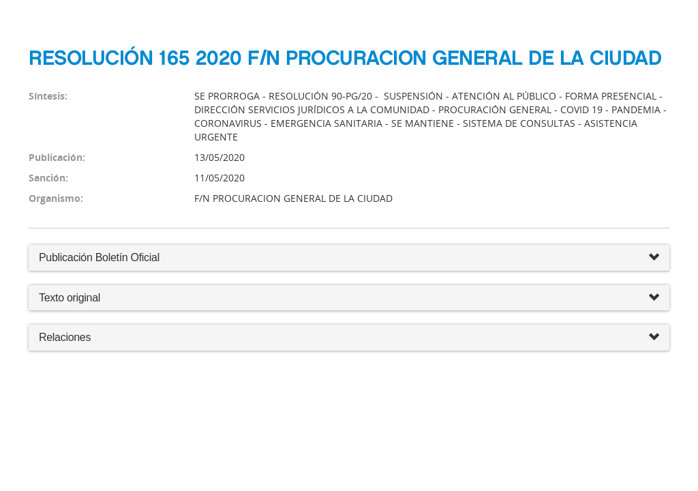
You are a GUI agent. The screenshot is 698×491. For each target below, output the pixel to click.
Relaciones (349, 337)
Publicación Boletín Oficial (99, 257)
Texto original (69, 297)
